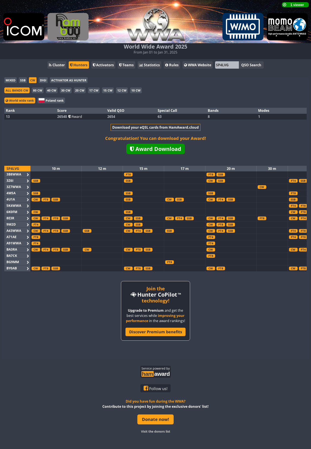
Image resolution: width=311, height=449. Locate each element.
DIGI (43, 80)
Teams (126, 65)
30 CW (65, 90)
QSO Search (251, 65)
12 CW (122, 90)
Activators (103, 65)
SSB (22, 80)
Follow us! (156, 388)
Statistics (149, 65)
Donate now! (155, 419)
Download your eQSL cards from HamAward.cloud (155, 127)
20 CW (79, 90)
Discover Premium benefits (155, 331)
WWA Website (197, 65)
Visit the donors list (155, 431)
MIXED (10, 80)
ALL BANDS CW (17, 90)
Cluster (57, 65)
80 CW (37, 90)
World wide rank (20, 100)
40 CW (51, 90)
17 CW (93, 90)
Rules (172, 65)
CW (32, 80)
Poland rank (51, 100)
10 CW (136, 90)
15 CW (108, 90)
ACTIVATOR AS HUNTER (68, 80)
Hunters (78, 65)
